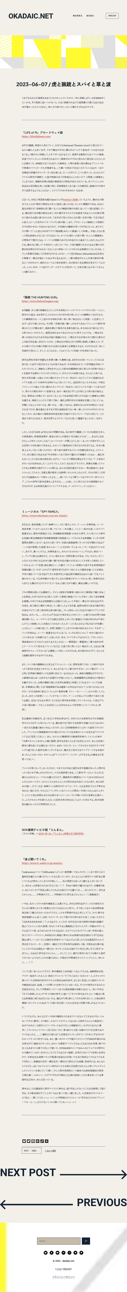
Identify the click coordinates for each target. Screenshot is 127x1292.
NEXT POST (32, 1174)
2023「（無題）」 (32, 1150)
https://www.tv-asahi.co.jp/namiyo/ (42, 863)
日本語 (59, 1269)
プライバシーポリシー (63, 1277)
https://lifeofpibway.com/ (36, 136)
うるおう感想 (50, 1150)
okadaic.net (33, 15)
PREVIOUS (98, 1204)
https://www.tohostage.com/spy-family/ (45, 515)
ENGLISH (112, 16)
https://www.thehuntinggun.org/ (40, 301)
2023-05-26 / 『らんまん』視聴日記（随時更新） (61, 833)
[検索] (86, 1240)
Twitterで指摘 (70, 199)
